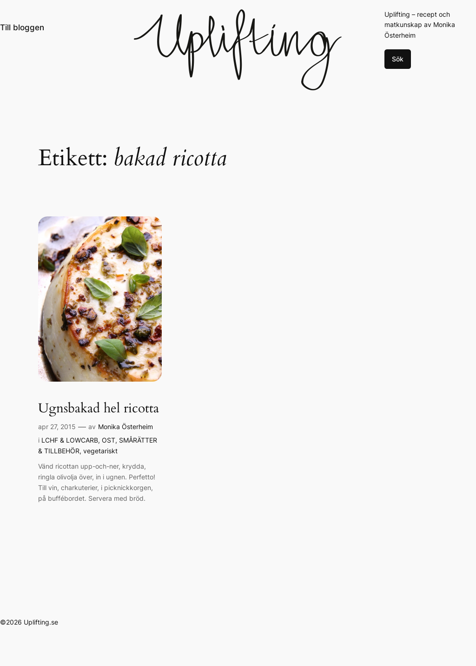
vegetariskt (100, 451)
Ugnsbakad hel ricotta (98, 408)
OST (108, 440)
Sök (397, 59)
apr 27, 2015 (57, 427)
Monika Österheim (125, 427)
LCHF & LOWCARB (69, 440)
